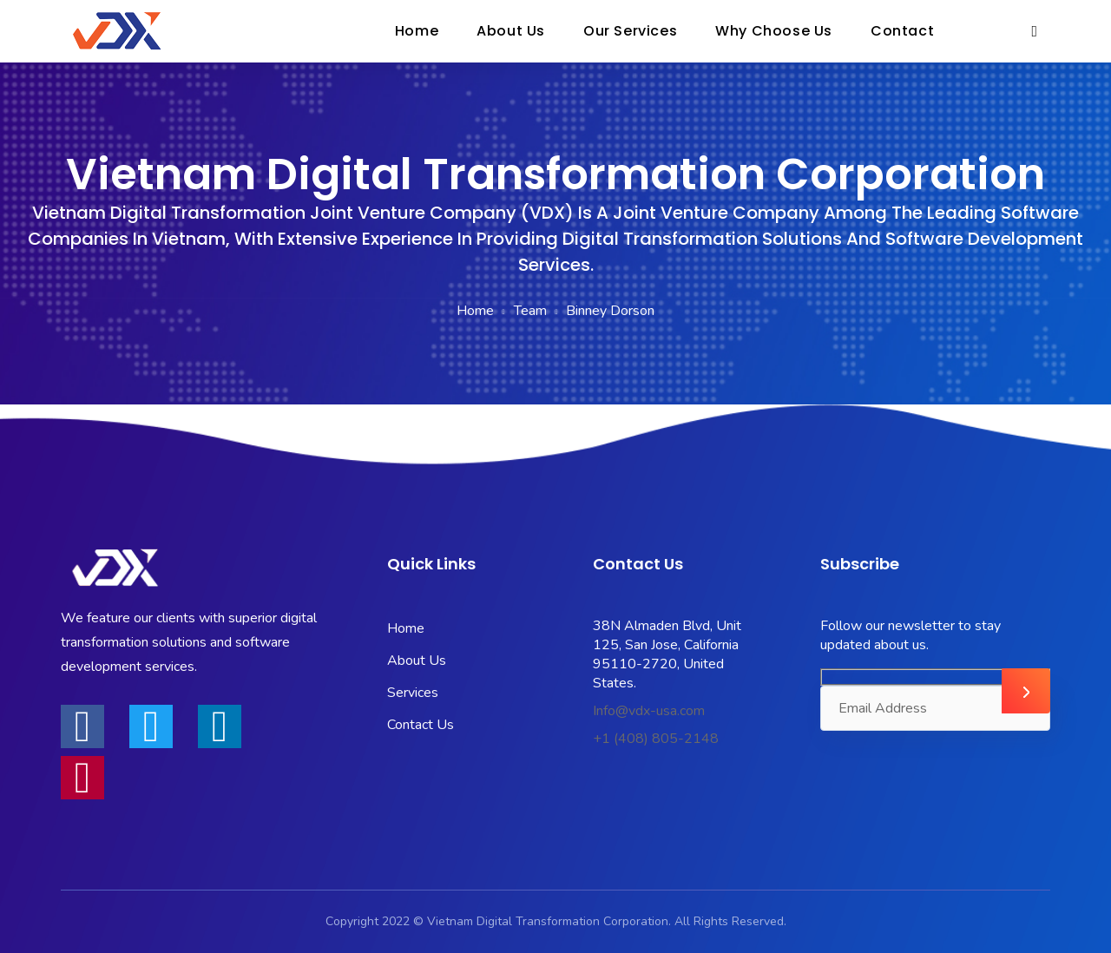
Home (475, 310)
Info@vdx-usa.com (649, 710)
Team (530, 310)
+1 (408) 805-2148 (656, 738)
